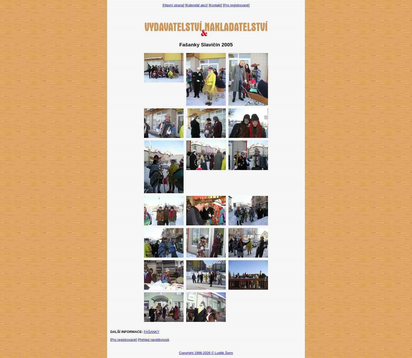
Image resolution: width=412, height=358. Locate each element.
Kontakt (215, 5)
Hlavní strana (173, 5)
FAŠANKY (151, 332)
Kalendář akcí (196, 5)
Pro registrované (236, 5)
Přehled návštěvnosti (153, 340)
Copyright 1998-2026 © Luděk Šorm (206, 353)
